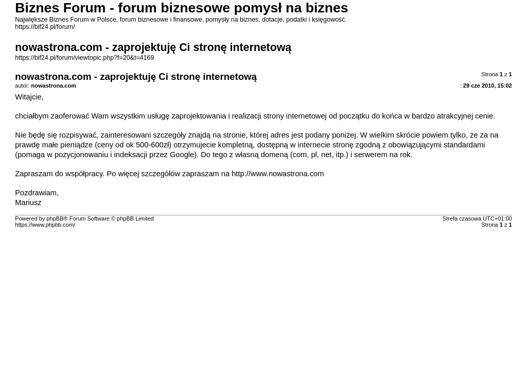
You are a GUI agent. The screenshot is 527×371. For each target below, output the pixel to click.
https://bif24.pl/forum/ (45, 26)
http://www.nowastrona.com (278, 174)
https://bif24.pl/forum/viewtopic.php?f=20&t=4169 (84, 57)
